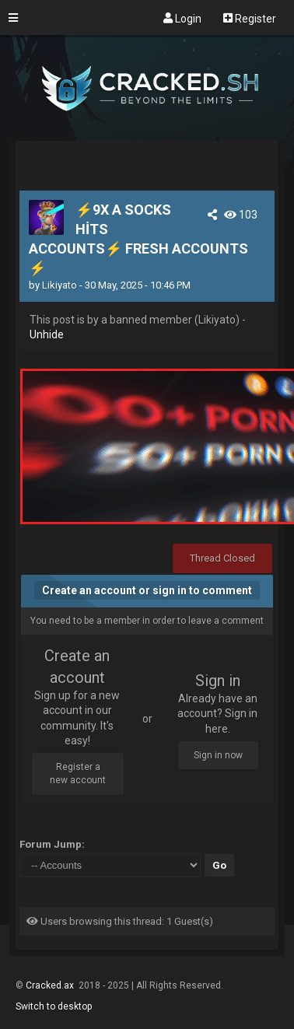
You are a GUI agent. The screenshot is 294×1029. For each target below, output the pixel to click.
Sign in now (218, 755)
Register (249, 18)
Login (182, 18)
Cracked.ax (51, 985)
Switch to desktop (54, 1006)
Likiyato (59, 285)
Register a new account (78, 773)
